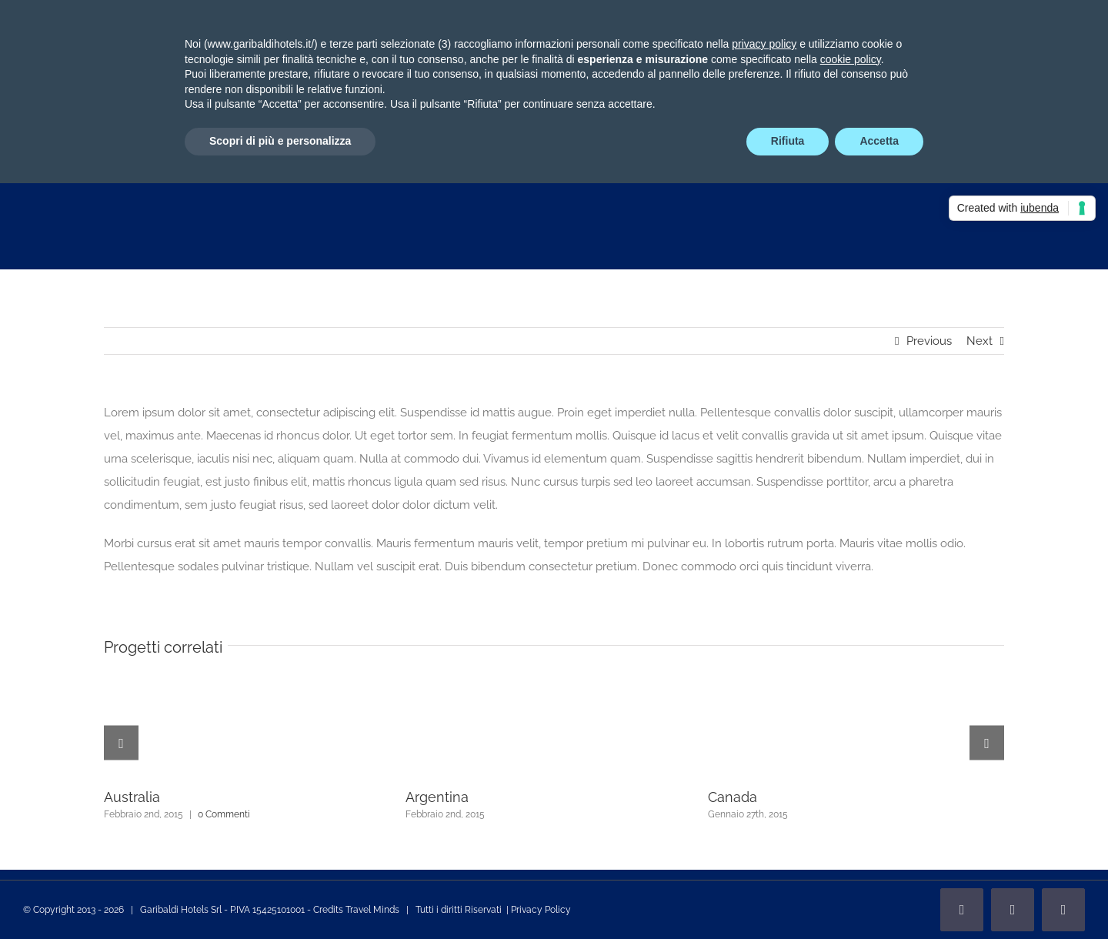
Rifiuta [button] (788, 141)
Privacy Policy (541, 909)
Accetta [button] (879, 141)
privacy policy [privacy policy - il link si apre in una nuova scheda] (764, 44)
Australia (132, 797)
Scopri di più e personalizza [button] (280, 141)
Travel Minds (372, 909)
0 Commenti (224, 814)
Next (979, 341)
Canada (732, 797)
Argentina (437, 797)
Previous (929, 341)
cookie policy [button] (850, 59)
